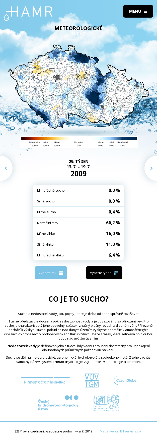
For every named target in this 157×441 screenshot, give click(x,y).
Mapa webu (109, 431)
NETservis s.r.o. (130, 431)
